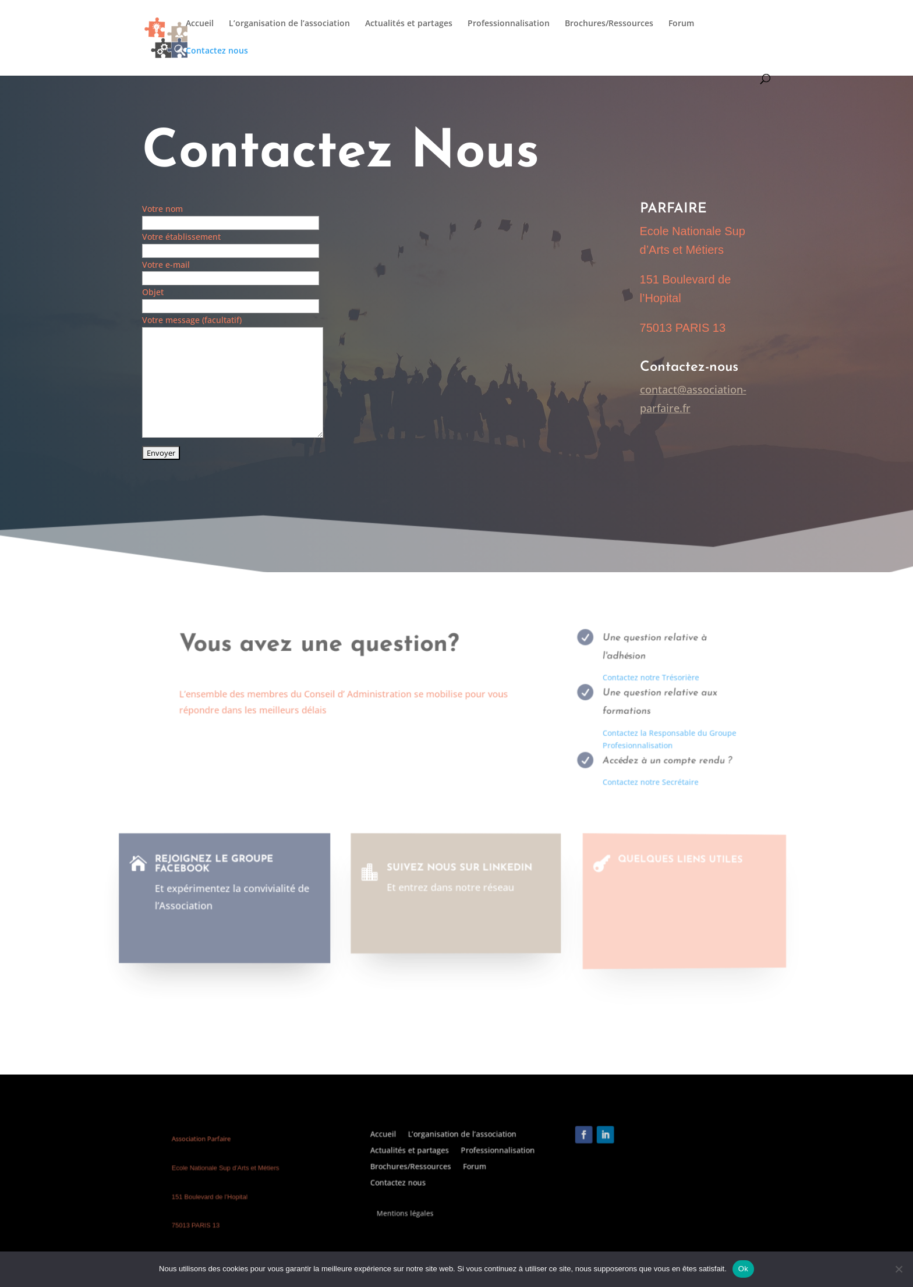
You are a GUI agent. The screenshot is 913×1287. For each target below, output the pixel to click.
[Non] (898, 1269)
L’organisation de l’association (289, 24)
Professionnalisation (509, 24)
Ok (743, 1268)
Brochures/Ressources (609, 24)
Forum (681, 24)
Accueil (200, 24)
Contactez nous (217, 51)
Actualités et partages (408, 24)
